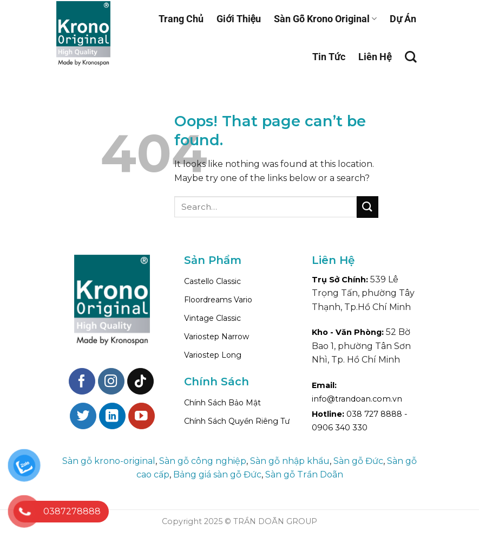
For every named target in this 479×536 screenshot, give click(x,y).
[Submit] (367, 206)
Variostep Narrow (216, 336)
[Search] (410, 56)
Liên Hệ (375, 56)
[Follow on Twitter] (83, 416)
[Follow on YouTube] (141, 416)
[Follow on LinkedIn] (112, 416)
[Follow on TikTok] (140, 381)
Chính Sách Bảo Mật (222, 403)
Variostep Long (212, 355)
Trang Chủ (181, 18)
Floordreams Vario (218, 300)
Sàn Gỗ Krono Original (325, 18)
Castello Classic (212, 281)
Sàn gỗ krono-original (108, 461)
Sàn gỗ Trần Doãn (304, 474)
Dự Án (403, 18)
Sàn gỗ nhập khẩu (290, 461)
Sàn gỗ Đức (358, 461)
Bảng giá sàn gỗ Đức (217, 474)
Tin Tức (328, 56)
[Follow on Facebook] (82, 381)
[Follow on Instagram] (111, 381)
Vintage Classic (212, 318)
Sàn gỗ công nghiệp (202, 461)
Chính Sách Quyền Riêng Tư (237, 421)
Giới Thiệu (238, 18)
